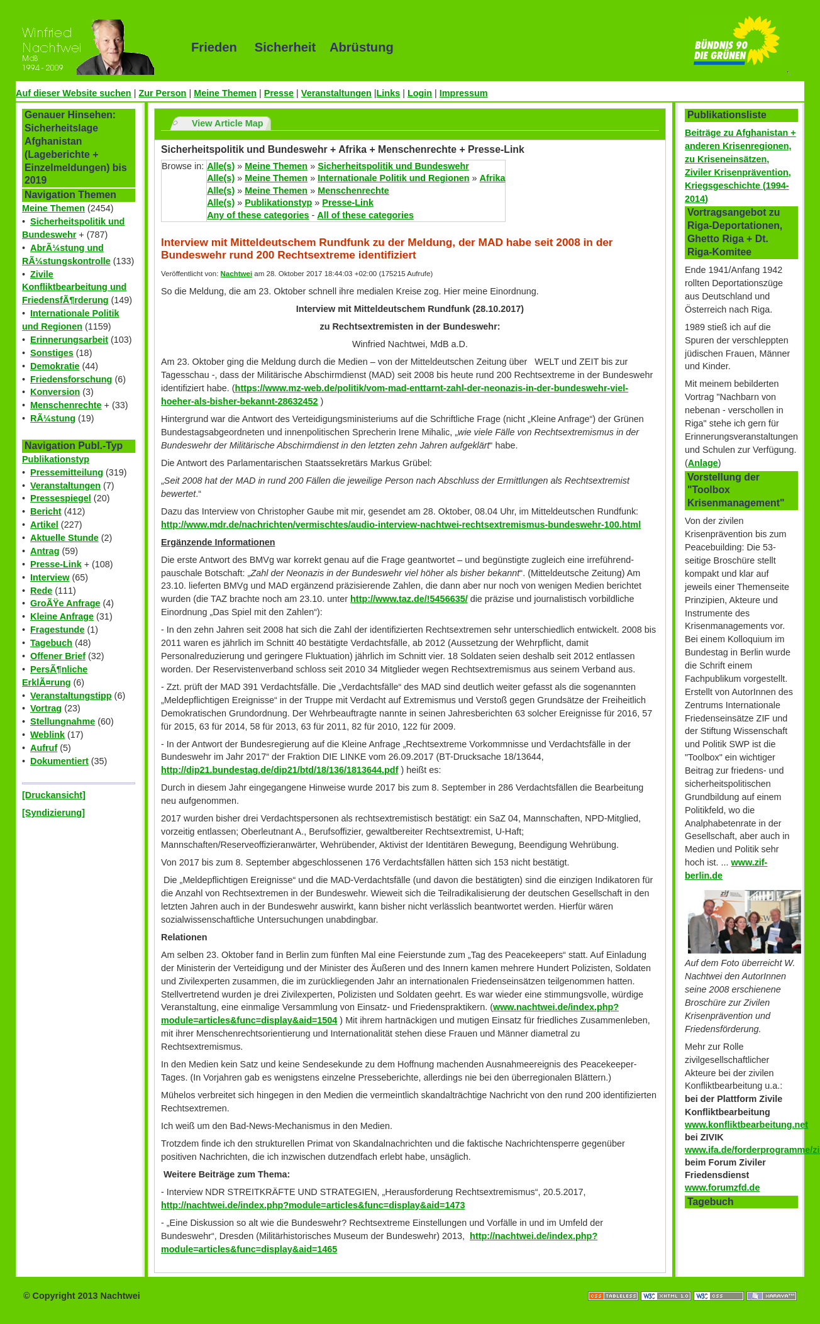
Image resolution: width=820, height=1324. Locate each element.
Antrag (44, 551)
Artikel (44, 525)
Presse (279, 93)
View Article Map (227, 123)
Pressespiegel (60, 498)
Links (389, 93)
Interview (49, 577)
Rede (41, 591)
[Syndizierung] (53, 813)
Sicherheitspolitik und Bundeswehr (393, 166)
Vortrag (46, 708)
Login (419, 93)
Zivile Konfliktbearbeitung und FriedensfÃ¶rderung (74, 287)
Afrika (493, 178)
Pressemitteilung (66, 472)
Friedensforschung (71, 379)
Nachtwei (237, 273)
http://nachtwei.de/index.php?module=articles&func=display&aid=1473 (313, 1205)
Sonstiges (52, 353)
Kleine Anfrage (62, 616)
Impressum (464, 93)
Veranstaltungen (336, 93)
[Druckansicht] (54, 795)
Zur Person (162, 93)
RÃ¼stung (52, 418)
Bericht (46, 511)
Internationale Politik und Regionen (393, 178)
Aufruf (43, 748)
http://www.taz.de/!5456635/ (409, 599)
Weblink (47, 735)
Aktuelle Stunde (64, 538)
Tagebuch (51, 643)
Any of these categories (258, 215)
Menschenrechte (66, 405)
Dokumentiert (59, 761)
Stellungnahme (62, 721)
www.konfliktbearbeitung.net (746, 1125)
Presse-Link (56, 564)
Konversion (55, 392)
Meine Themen (225, 93)
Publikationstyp (55, 459)
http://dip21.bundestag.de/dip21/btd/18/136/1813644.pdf (279, 770)
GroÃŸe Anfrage (65, 603)
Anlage (703, 463)
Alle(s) (221, 166)
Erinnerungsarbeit (69, 340)
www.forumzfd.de (722, 1187)
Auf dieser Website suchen (73, 93)
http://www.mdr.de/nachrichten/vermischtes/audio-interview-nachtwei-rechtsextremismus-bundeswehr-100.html (401, 525)
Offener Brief (58, 656)
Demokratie (54, 366)
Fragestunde (57, 630)
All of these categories (365, 215)
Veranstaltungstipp (71, 696)
